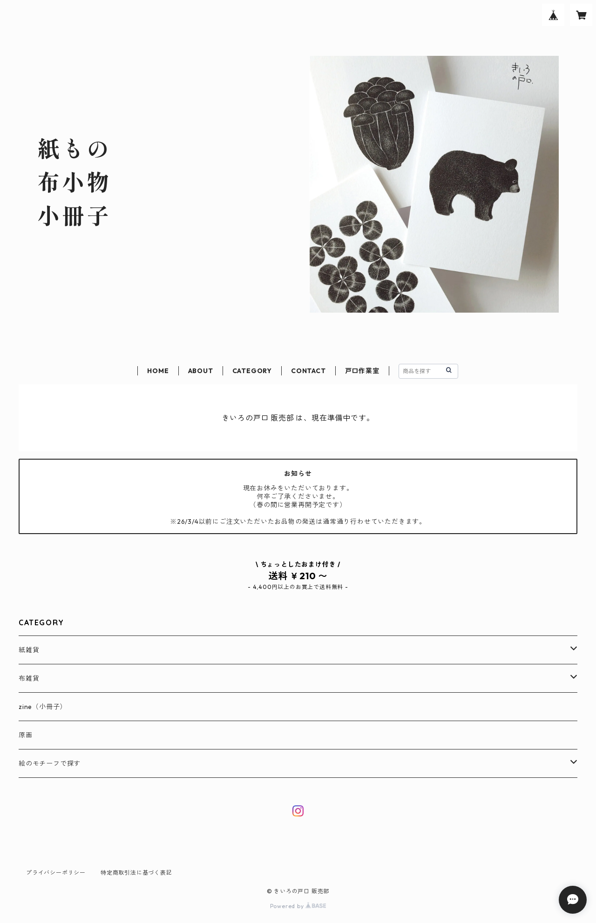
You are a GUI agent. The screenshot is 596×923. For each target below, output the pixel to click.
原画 (26, 735)
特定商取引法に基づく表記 (136, 872)
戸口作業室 (362, 371)
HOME (158, 371)
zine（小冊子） (43, 706)
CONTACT (308, 371)
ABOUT (200, 371)
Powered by (298, 906)
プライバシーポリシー (56, 872)
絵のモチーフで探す (50, 763)
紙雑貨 (29, 650)
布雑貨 (29, 678)
